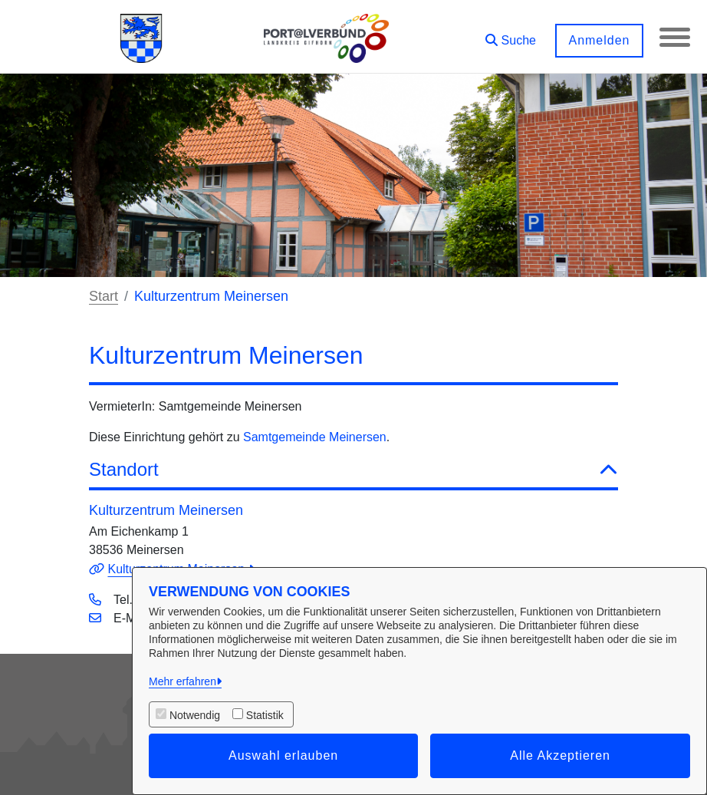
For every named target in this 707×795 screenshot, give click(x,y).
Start (103, 296)
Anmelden (599, 40)
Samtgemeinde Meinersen (314, 437)
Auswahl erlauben (283, 755)
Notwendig (194, 715)
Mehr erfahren (182, 681)
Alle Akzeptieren (560, 755)
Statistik (265, 715)
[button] (511, 35)
